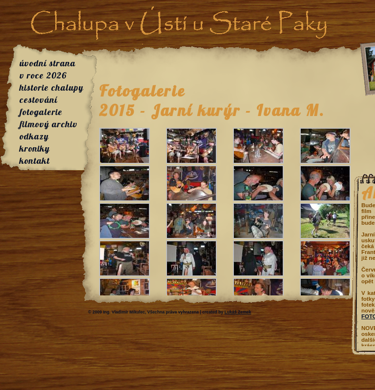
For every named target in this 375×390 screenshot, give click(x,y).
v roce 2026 (43, 75)
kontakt (35, 160)
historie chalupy (51, 87)
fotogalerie (41, 111)
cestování (39, 99)
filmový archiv (49, 124)
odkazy (34, 136)
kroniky (35, 148)
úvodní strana (48, 63)
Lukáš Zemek (238, 312)
